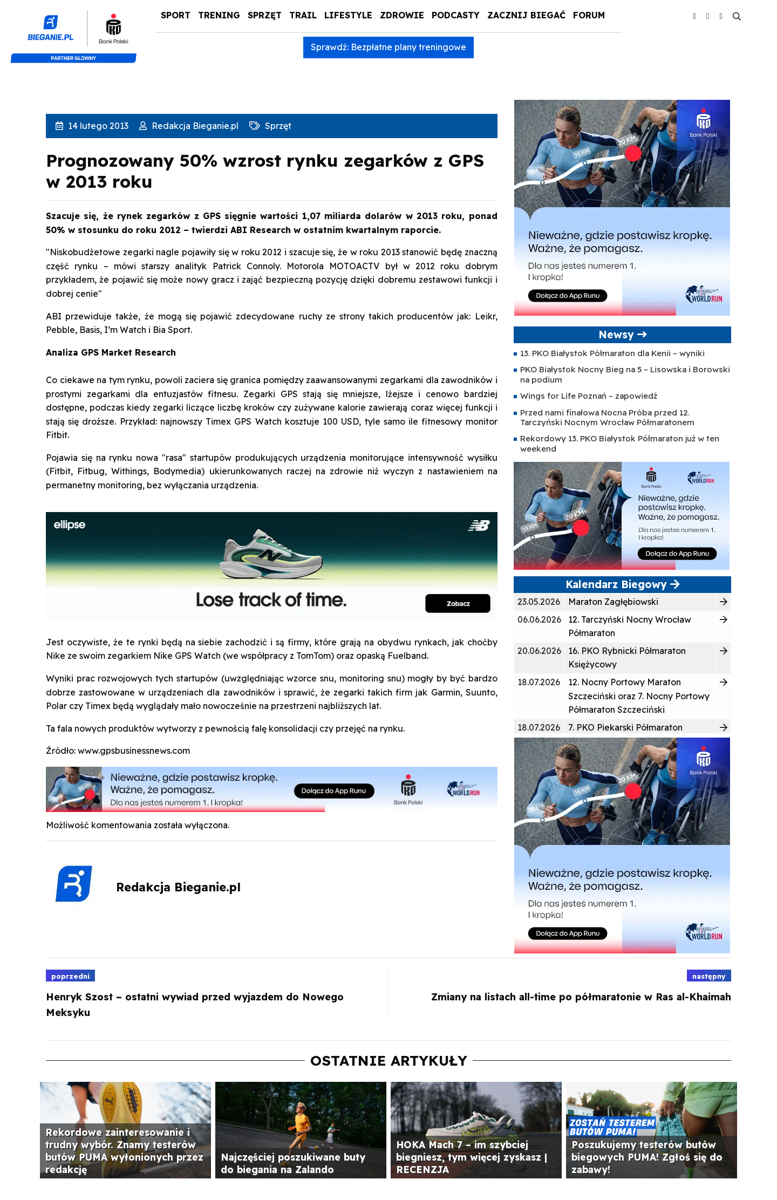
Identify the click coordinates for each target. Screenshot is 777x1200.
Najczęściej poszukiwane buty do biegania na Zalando (293, 1163)
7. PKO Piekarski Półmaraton (625, 727)
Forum (589, 15)
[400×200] (622, 514)
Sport (175, 15)
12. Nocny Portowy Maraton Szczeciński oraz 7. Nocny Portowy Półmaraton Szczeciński (639, 696)
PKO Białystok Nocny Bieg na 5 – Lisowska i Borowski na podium (625, 374)
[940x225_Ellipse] (271, 565)
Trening (219, 15)
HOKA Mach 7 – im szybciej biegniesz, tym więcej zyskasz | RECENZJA (471, 1156)
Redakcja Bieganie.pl (193, 125)
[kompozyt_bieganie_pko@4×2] (78, 31)
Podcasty (456, 15)
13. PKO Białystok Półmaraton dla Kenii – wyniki (612, 353)
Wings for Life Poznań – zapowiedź (588, 396)
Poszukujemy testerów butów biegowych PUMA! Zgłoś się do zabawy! (647, 1156)
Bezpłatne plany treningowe (408, 47)
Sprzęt (265, 15)
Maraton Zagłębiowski (613, 601)
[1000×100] (271, 788)
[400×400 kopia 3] (622, 206)
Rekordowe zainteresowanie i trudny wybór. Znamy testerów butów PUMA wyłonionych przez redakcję (124, 1150)
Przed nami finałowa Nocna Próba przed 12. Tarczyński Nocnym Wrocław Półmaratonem (607, 417)
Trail (303, 15)
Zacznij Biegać (526, 15)
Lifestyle (348, 15)
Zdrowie (402, 15)
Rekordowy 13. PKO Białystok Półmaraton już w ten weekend (619, 443)
